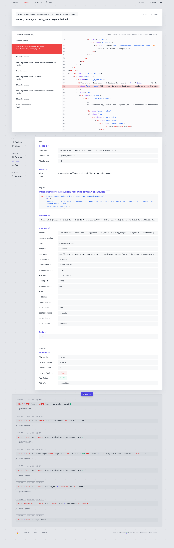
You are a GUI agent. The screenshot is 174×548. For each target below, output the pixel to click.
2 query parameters (24, 425)
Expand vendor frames (25, 34)
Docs (35, 533)
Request (15, 153)
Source (26, 533)
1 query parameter (24, 409)
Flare (129, 533)
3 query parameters (24, 459)
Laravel (45, 533)
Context (15, 172)
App (13, 138)
